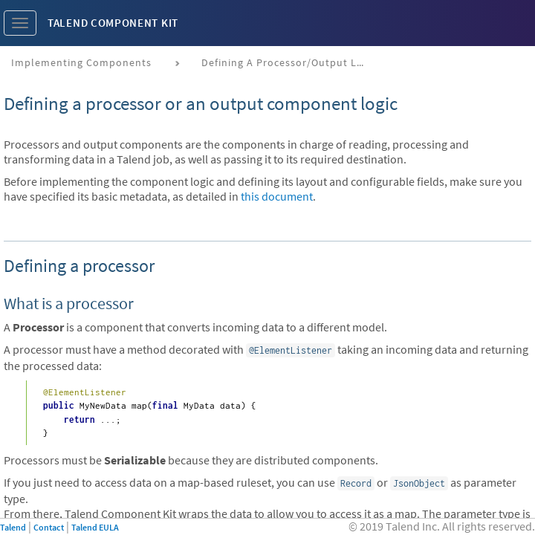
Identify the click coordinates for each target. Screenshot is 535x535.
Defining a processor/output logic (288, 62)
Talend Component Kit (113, 23)
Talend (13, 527)
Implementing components (81, 62)
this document (277, 196)
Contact (48, 527)
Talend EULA (95, 527)
